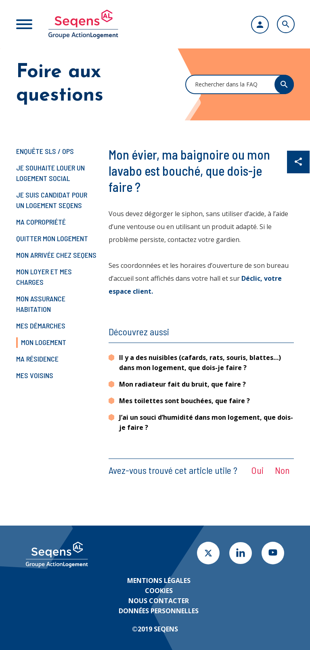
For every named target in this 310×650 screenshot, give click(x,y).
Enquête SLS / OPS (45, 151)
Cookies (159, 590)
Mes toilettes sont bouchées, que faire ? (184, 400)
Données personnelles (159, 610)
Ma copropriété (41, 221)
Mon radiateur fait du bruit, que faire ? (182, 384)
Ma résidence (37, 358)
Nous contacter (158, 600)
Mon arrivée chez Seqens (56, 254)
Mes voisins (34, 375)
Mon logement (43, 342)
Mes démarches (40, 325)
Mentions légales (159, 580)
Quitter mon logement (52, 238)
